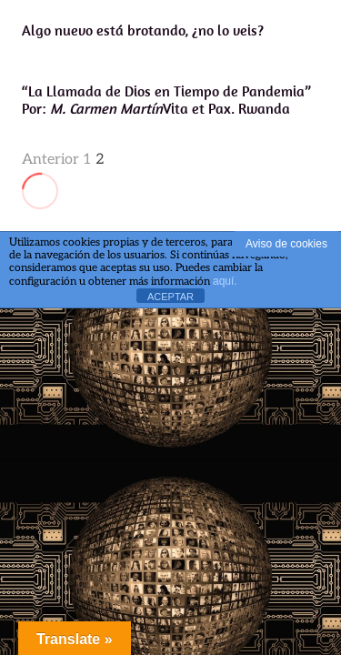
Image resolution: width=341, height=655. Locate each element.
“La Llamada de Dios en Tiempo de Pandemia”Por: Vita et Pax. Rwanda (166, 99)
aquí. (225, 281)
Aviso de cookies (286, 243)
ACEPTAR (170, 296)
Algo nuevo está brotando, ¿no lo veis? (143, 30)
